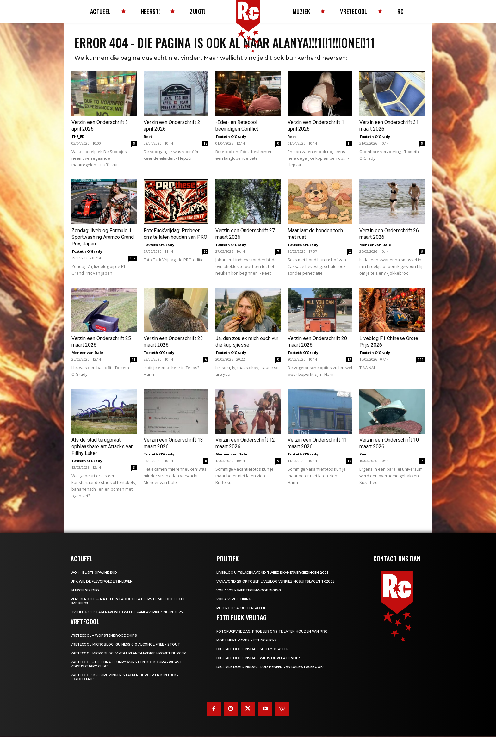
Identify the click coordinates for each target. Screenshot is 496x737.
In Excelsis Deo (85, 591)
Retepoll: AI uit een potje (241, 608)
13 (349, 360)
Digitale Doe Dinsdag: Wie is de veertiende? (258, 658)
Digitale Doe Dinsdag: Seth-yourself (252, 649)
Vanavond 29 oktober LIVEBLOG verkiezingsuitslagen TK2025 (275, 582)
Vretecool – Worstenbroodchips (104, 636)
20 (205, 252)
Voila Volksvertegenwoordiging (248, 591)
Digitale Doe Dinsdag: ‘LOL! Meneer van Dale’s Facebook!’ (270, 667)
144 (420, 360)
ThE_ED (77, 137)
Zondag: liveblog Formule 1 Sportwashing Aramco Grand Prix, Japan (102, 237)
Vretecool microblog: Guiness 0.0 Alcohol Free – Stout (125, 645)
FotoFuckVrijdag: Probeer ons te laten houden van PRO (272, 632)
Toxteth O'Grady (230, 137)
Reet (148, 137)
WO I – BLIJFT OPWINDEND (94, 573)
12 (205, 144)
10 (349, 461)
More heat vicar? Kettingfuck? (246, 641)
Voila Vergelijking (233, 600)
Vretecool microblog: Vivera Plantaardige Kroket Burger (128, 654)
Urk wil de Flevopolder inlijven (102, 582)
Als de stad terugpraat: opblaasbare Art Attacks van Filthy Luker (102, 446)
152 (132, 259)
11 (349, 144)
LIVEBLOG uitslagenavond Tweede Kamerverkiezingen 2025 (127, 612)
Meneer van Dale (375, 245)
